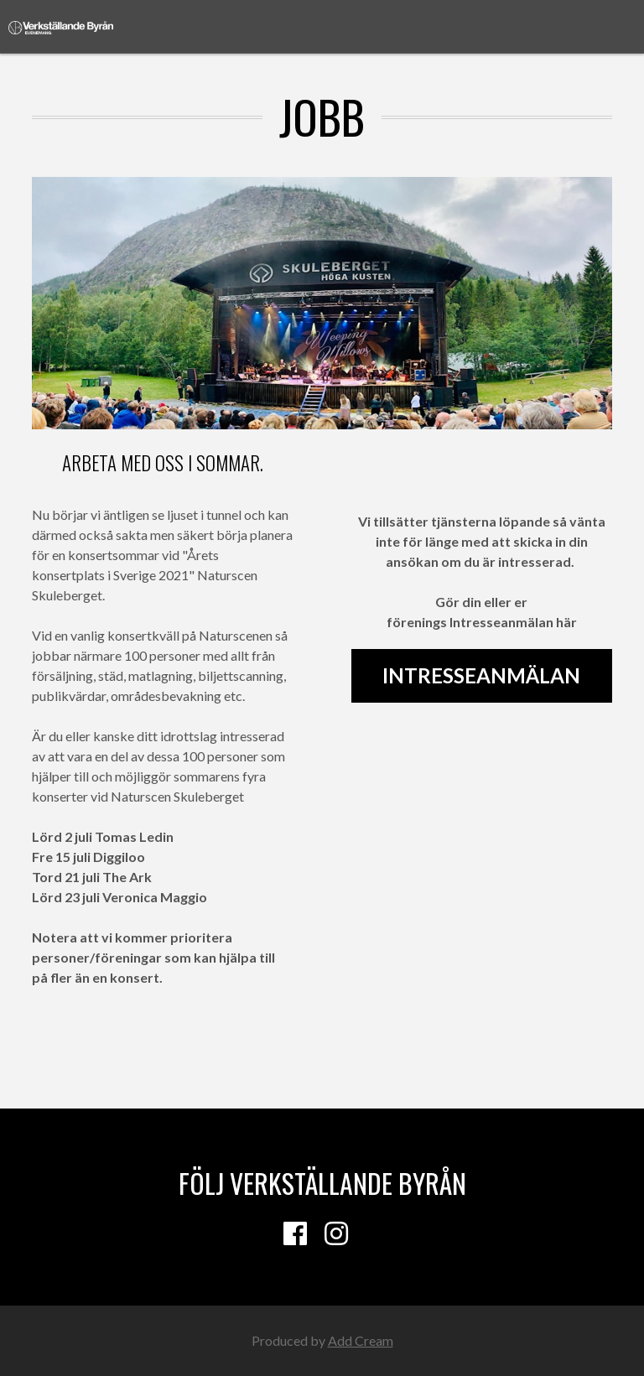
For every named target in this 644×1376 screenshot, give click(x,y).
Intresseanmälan (481, 675)
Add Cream (360, 1340)
